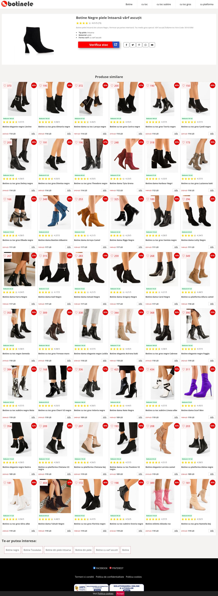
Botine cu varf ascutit (107, 550)
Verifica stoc (104, 45)
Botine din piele (83, 550)
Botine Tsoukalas (32, 550)
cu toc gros (185, 4)
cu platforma (206, 4)
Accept (120, 593)
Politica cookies (134, 576)
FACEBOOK (100, 568)
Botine (129, 4)
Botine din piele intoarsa (58, 550)
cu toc (145, 4)
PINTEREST (116, 568)
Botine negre (12, 550)
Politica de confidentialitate (110, 576)
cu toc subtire (164, 4)
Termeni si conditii (84, 576)
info (33, 133)
